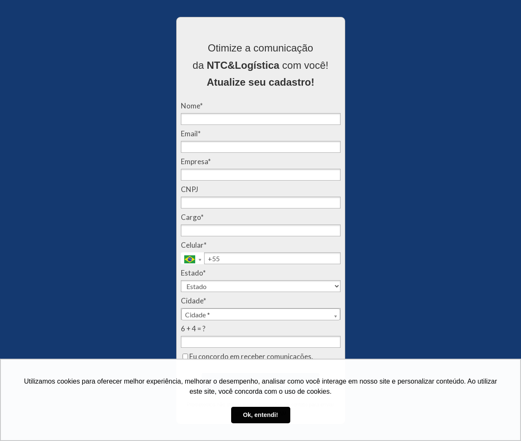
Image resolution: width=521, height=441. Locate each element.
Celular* (194, 245)
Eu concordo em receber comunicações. (248, 356)
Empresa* (196, 161)
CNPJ (189, 189)
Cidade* (193, 300)
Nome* (192, 105)
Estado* (193, 272)
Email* (191, 133)
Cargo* (192, 217)
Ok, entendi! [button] (260, 414)
